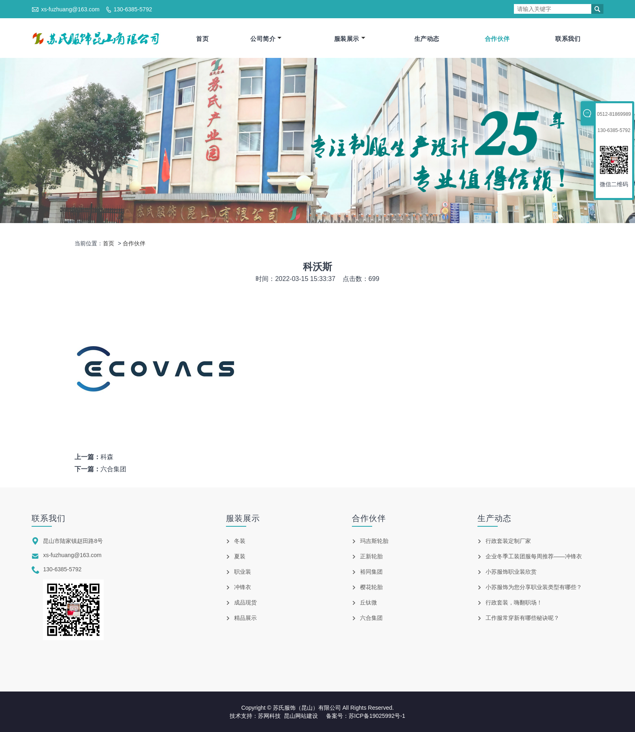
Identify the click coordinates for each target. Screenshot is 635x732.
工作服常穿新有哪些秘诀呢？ (522, 618)
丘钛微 (368, 603)
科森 (106, 457)
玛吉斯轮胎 (374, 541)
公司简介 (265, 38)
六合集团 (113, 469)
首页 (202, 38)
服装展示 (349, 38)
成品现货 (245, 603)
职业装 (242, 572)
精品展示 (245, 618)
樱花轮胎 (371, 587)
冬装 (239, 541)
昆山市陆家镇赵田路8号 (73, 541)
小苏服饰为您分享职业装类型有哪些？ (534, 587)
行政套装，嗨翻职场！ (514, 603)
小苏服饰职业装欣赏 (511, 572)
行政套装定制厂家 (508, 541)
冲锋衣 (242, 587)
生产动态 (426, 38)
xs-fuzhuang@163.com (70, 9)
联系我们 (567, 38)
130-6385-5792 (132, 9)
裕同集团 (371, 572)
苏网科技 (269, 716)
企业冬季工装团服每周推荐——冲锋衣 (534, 556)
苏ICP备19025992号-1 (377, 716)
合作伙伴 (497, 38)
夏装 (239, 556)
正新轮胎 (371, 556)
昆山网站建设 (301, 716)
